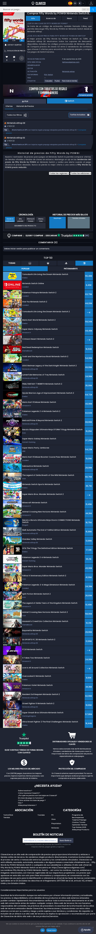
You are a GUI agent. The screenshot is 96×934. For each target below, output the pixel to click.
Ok (43, 930)
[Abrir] (4, 3)
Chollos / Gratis (78, 828)
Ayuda (85, 929)
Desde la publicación (10, 225)
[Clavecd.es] (39, 3)
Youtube (41, 820)
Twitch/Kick (8, 820)
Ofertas (9, 106)
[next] (22, 40)
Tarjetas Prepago (79, 825)
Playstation (56, 829)
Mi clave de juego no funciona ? (31, 803)
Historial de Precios (25, 106)
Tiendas (6, 823)
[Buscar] (93, 9)
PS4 (45, 75)
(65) (73, 241)
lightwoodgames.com (70, 62)
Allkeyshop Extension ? (27, 811)
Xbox (53, 825)
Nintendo (55, 833)
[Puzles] (57, 82)
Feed (85, 18)
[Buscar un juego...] (48, 9)
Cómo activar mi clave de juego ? (32, 806)
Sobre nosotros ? (25, 796)
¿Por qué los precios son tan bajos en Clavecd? (37, 801)
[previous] (5, 40)
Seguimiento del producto (25, 231)
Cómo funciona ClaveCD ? (29, 799)
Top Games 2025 (79, 833)
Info (33, 18)
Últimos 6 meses (30, 225)
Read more (51, 930)
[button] (91, 3)
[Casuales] (49, 82)
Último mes (40, 225)
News (69, 18)
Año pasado (20, 225)
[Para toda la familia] (69, 82)
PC (52, 820)
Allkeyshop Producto (80, 835)
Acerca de (51, 18)
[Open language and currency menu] (76, 3)
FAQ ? (20, 808)
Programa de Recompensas (78, 821)
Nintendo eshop (68, 71)
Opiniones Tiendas (79, 830)
